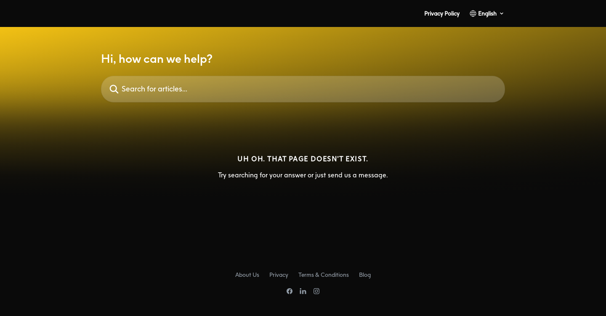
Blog (365, 274)
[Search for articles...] (303, 89)
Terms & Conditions (323, 274)
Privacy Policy (442, 13)
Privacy (278, 274)
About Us (247, 274)
